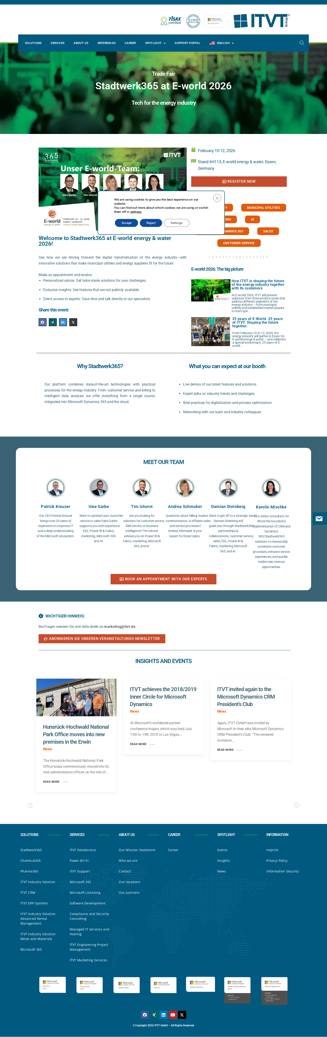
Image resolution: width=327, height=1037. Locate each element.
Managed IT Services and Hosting (89, 931)
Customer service (239, 243)
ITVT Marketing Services (88, 960)
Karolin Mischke (271, 507)
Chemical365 (30, 861)
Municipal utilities (263, 207)
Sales (268, 231)
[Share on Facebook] (43, 322)
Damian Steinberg (228, 506)
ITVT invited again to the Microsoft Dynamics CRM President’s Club (246, 696)
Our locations (129, 882)
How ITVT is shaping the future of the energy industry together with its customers (258, 284)
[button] (30, 805)
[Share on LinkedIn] (63, 322)
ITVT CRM (27, 893)
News (221, 871)
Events (222, 850)
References (107, 43)
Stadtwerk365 (31, 850)
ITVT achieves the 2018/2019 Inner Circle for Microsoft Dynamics (163, 696)
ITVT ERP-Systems (34, 903)
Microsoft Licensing (85, 893)
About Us (81, 43)
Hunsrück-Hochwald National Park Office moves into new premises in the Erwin (76, 734)
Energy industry (212, 207)
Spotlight (155, 43)
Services (57, 43)
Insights (223, 861)
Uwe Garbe (99, 506)
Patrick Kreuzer (55, 506)
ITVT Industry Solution (37, 882)
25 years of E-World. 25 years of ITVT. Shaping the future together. (257, 322)
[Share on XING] (53, 322)
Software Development (88, 903)
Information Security (282, 871)
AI (252, 219)
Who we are (128, 861)
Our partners (129, 893)
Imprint (272, 850)
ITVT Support (80, 871)
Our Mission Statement (137, 850)
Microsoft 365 (31, 949)
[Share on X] (73, 322)
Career (130, 43)
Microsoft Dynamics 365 (222, 231)
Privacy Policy (276, 861)
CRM (227, 219)
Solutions (33, 43)
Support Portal (187, 43)
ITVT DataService (83, 850)
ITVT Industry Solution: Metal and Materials (38, 936)
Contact (125, 871)
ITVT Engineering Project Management (89, 947)
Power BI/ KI (79, 861)
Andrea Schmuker (185, 506)
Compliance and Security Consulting (89, 916)
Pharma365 (29, 871)
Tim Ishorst (142, 506)
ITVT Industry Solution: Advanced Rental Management (38, 919)
